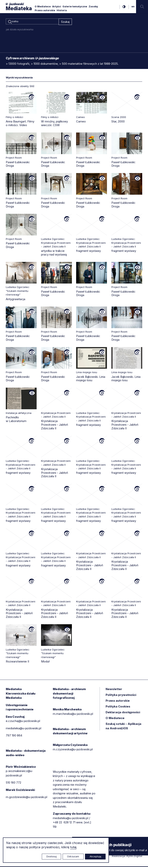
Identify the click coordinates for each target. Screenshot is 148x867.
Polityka (118, 707)
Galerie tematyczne (74, 6)
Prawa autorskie (45, 10)
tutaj (73, 847)
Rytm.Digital (134, 856)
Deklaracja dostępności (123, 713)
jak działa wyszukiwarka (19, 30)
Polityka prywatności (121, 695)
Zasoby (93, 6)
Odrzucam (73, 856)
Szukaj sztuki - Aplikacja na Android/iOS (123, 727)
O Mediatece (43, 6)
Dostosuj (51, 856)
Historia (62, 10)
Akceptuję (95, 856)
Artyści (56, 6)
